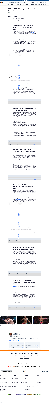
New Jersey (25, 96)
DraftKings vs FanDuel (3, 380)
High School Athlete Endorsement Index (6, 387)
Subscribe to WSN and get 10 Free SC (25, 0)
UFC (2, 6)
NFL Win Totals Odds (15, 386)
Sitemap (26, 391)
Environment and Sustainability (29, 387)
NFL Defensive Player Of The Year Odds (18, 384)
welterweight (33, 32)
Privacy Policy (39, 379)
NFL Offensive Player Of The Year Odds (18, 383)
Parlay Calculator (2, 384)
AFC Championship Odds (16, 380)
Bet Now (35, 101)
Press (25, 386)
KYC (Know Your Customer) (41, 384)
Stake (23, 348)
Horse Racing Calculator (3, 386)
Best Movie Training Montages (4, 383)
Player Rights (39, 383)
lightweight (32, 49)
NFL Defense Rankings (3, 390)
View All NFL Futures (15, 387)
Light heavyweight (15, 286)
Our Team (26, 380)
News (36, 2)
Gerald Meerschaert (17, 229)
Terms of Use (39, 380)
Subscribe (24, 359)
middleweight (18, 199)
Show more (46, 314)
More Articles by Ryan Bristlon (14, 341)
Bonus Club (32, 2)
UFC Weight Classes (3, 379)
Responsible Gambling (41, 2)
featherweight (31, 130)
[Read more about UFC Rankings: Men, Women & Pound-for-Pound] (24, 325)
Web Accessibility (27, 390)
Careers (26, 384)
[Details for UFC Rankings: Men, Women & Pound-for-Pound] (24, 320)
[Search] (24, 2)
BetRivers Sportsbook (36, 346)
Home (0, 6)
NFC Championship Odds (16, 379)
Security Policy (39, 386)
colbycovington (17, 80)
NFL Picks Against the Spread (4, 391)
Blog (45, 2)
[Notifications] (48, 2)
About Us (26, 379)
